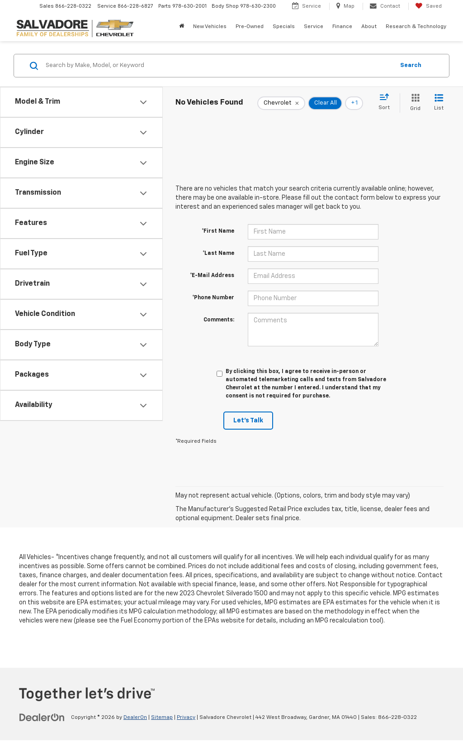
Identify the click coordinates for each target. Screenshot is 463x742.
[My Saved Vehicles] (428, 6)
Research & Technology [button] (416, 26)
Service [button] (313, 26)
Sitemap (162, 717)
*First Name (218, 231)
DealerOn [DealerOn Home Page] (135, 717)
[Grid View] (413, 103)
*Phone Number (213, 298)
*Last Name (218, 253)
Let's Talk (248, 420)
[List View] (438, 103)
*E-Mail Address (212, 275)
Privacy (186, 717)
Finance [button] (342, 26)
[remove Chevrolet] (281, 103)
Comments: (218, 320)
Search (410, 65)
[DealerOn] (42, 717)
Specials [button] (284, 26)
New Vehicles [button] (210, 26)
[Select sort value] (387, 102)
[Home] (182, 26)
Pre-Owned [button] (250, 26)
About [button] (369, 26)
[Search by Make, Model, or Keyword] (218, 66)
